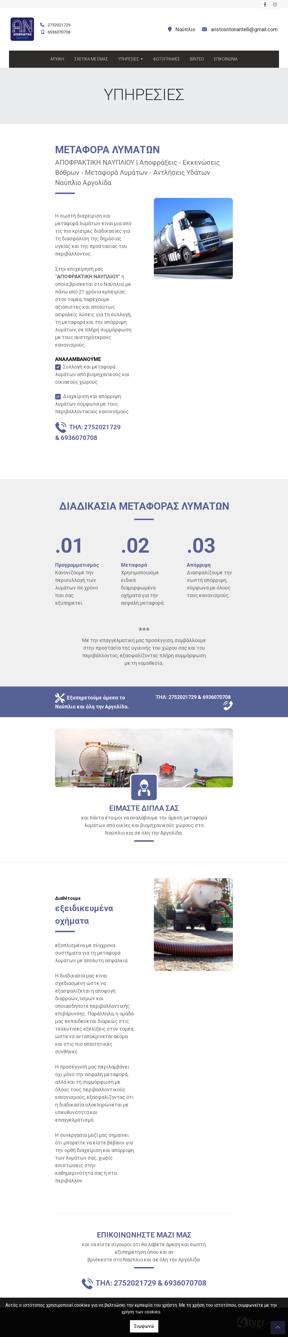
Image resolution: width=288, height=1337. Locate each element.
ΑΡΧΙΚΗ (57, 59)
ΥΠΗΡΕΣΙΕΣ (129, 59)
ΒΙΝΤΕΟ (197, 59)
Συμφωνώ (144, 1326)
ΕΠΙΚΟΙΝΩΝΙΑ (226, 59)
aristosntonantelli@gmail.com (244, 29)
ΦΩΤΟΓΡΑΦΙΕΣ (166, 59)
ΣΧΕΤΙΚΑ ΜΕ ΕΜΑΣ (91, 59)
